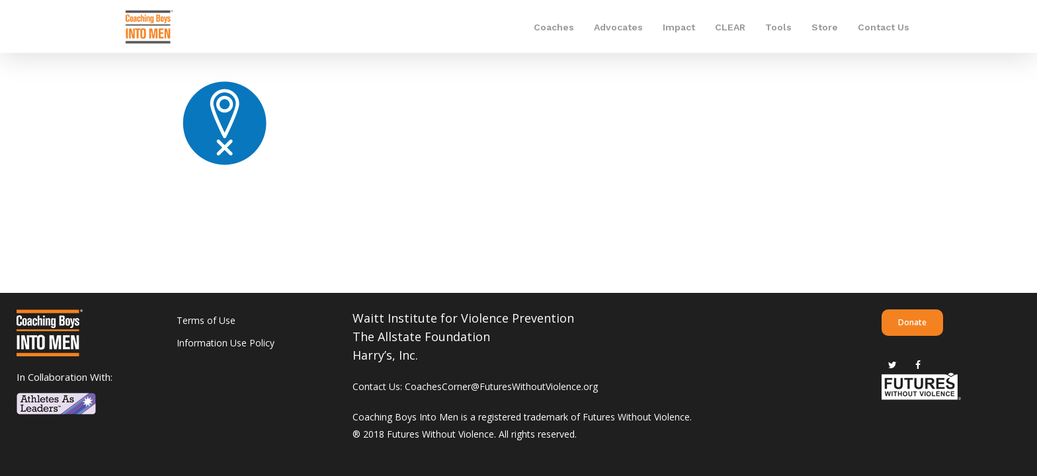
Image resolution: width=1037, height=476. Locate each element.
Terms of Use (206, 320)
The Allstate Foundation (421, 336)
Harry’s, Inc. (385, 355)
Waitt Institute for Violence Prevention (463, 318)
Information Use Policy (225, 343)
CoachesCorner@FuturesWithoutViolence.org (501, 386)
